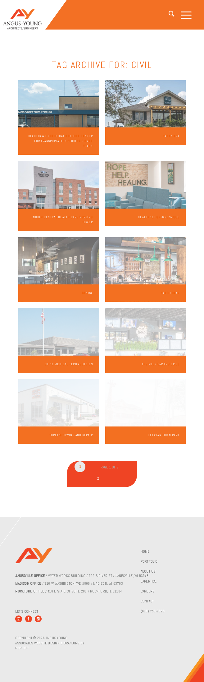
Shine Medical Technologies (69, 364)
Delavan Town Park (163, 435)
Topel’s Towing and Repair (71, 435)
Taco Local (170, 293)
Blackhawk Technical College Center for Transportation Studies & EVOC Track (60, 141)
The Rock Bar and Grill (160, 364)
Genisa (87, 293)
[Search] (168, 15)
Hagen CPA (171, 136)
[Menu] (183, 15)
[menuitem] (168, 15)
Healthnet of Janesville (158, 217)
